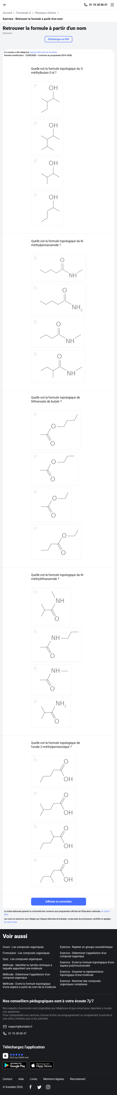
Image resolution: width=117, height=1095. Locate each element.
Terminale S (23, 12)
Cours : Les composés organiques (23, 947)
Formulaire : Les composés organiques (26, 953)
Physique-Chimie (45, 12)
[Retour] (6, 4)
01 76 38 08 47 (98, 4)
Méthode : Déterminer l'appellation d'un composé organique (26, 976)
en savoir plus (10, 922)
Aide (21, 1079)
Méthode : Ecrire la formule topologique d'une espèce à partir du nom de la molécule (29, 985)
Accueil (7, 12)
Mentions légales (53, 1079)
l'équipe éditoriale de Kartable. (43, 52)
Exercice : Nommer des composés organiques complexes (80, 982)
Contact (7, 1079)
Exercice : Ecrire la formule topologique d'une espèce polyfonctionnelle (87, 964)
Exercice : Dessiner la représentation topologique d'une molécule (81, 973)
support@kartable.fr (20, 1026)
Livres (33, 1079)
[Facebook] (30, 1087)
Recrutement (77, 1079)
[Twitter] (39, 1087)
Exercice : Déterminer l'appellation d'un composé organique (83, 954)
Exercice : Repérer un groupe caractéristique (86, 947)
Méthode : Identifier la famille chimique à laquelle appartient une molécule (27, 966)
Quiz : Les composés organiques (22, 959)
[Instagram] (48, 1087)
